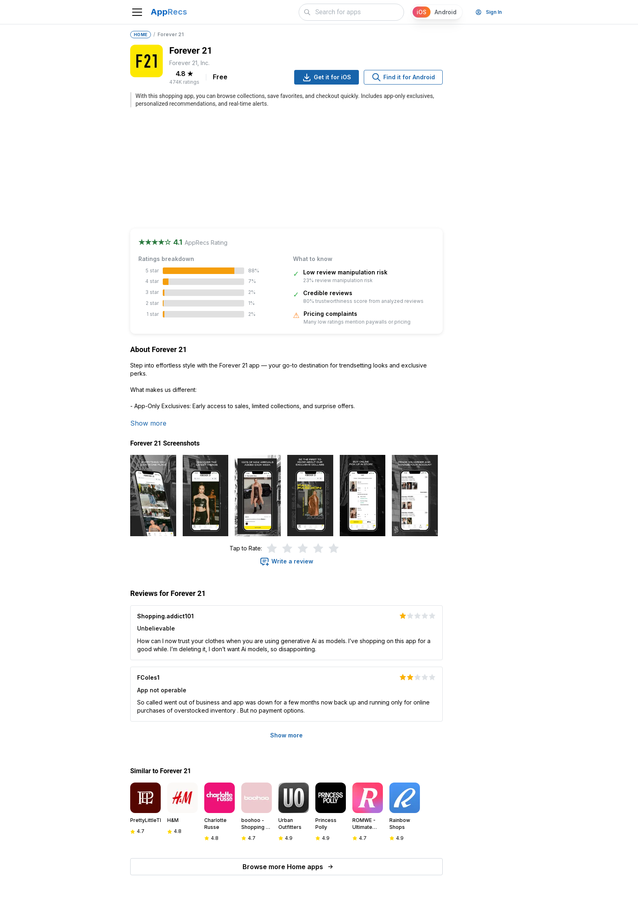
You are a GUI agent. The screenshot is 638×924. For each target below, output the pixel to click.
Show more (148, 423)
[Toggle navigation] (137, 12)
